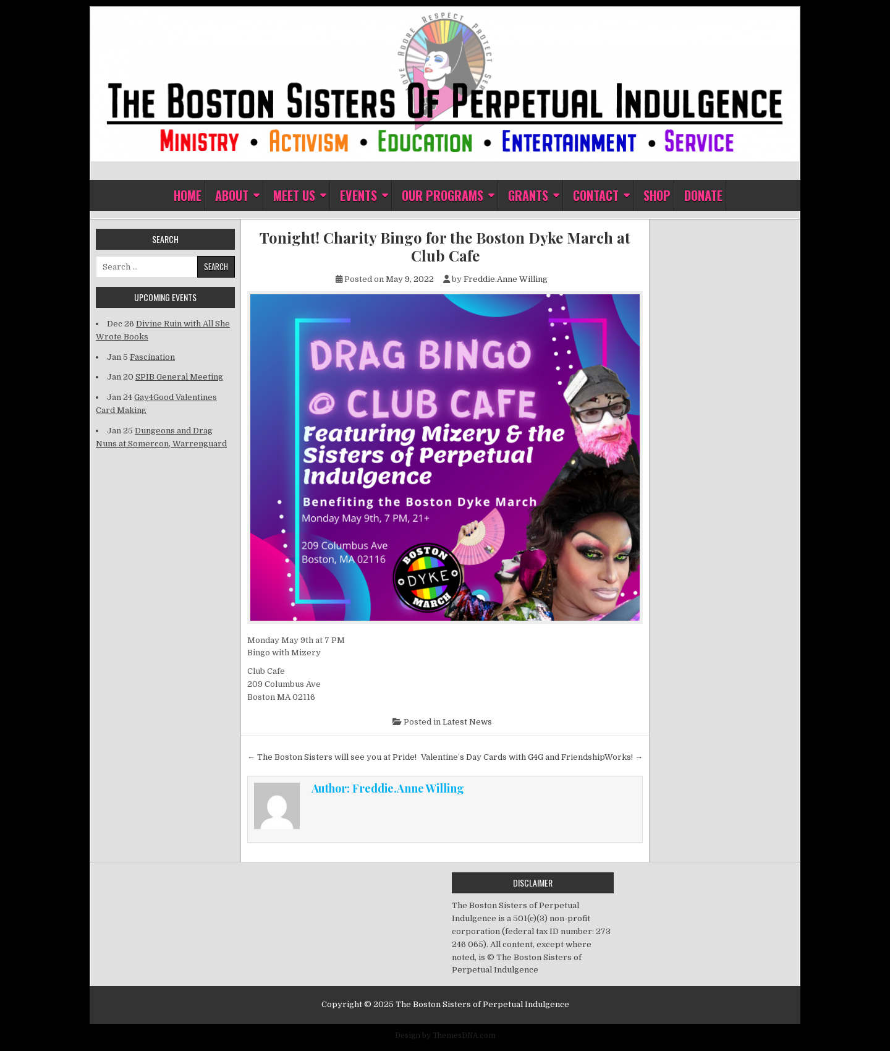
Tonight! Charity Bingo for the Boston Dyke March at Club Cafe (445, 247)
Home (187, 195)
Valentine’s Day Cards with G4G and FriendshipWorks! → (532, 757)
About (231, 195)
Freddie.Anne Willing (506, 279)
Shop (657, 195)
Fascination (152, 357)
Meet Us (294, 195)
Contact (596, 195)
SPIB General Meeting (179, 376)
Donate (703, 195)
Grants (528, 195)
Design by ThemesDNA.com (445, 1035)
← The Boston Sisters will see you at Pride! (332, 757)
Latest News (467, 721)
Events (358, 195)
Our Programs (442, 195)
